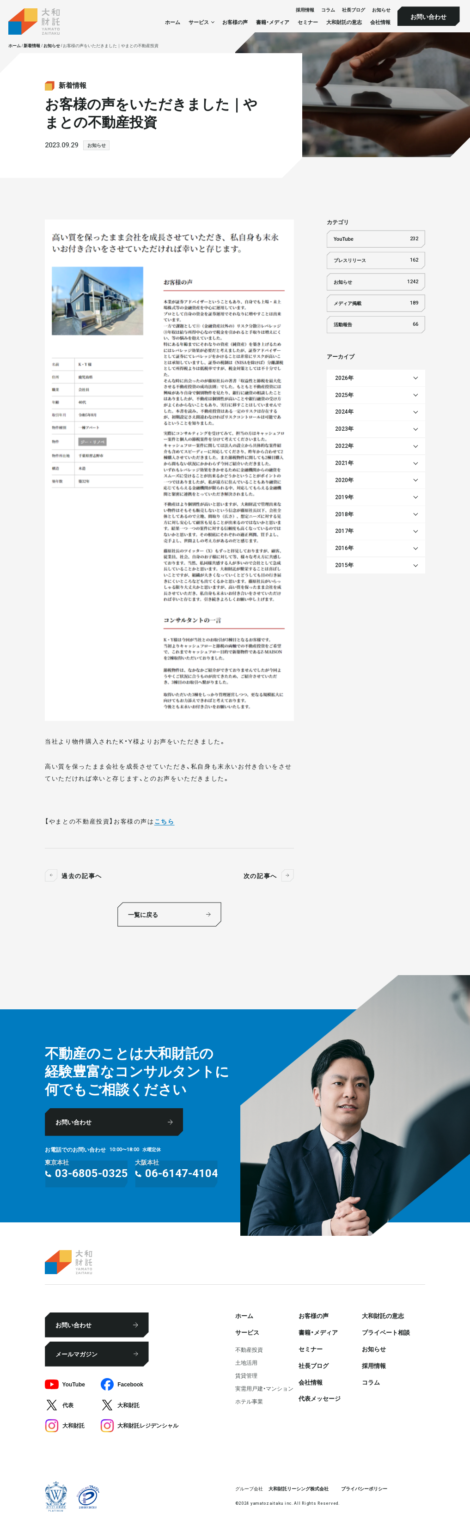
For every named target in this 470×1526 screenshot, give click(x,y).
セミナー (308, 21)
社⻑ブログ (353, 10)
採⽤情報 (305, 10)
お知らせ (381, 10)
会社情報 (380, 21)
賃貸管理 (246, 1375)
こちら (164, 820)
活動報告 (376, 324)
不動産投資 (249, 1349)
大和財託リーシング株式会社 (299, 1488)
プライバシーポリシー (364, 1488)
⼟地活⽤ (246, 1362)
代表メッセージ (320, 1398)
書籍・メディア (272, 21)
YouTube (376, 239)
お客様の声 (235, 21)
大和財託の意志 (344, 21)
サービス (247, 1332)
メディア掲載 (376, 303)
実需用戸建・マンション (264, 1388)
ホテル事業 (249, 1401)
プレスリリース (376, 260)
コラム (328, 10)
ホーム (172, 21)
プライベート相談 (386, 1332)
